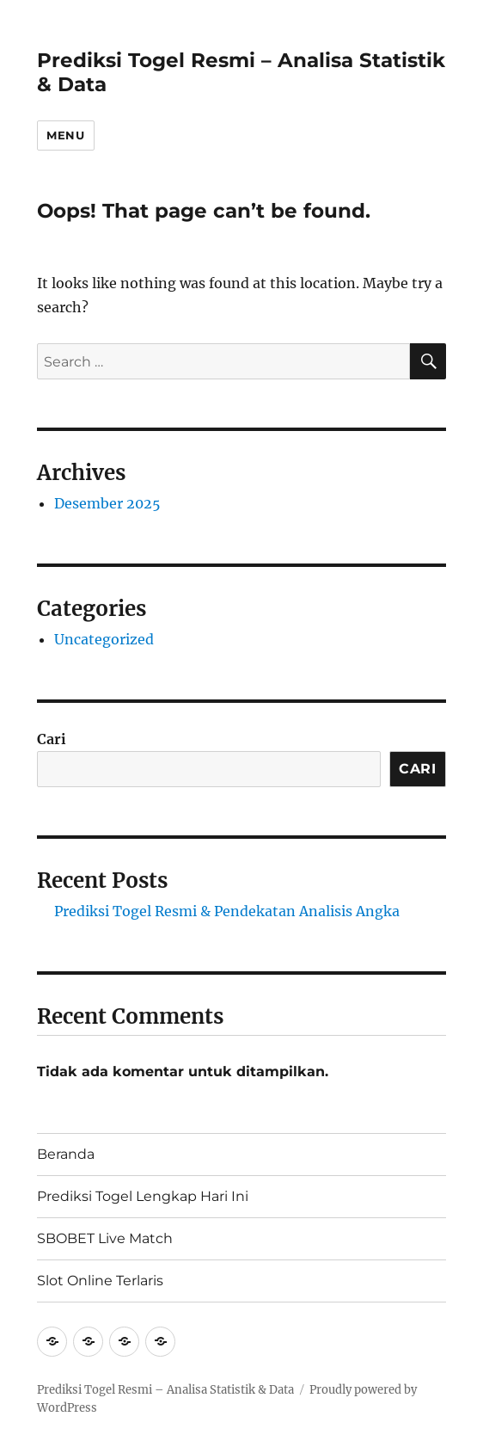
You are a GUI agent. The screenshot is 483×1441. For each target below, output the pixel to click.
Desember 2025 (107, 503)
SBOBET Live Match (105, 1238)
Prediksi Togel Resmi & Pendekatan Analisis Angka (227, 911)
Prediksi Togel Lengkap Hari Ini (142, 1196)
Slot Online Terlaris (100, 1280)
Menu (65, 135)
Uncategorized (104, 639)
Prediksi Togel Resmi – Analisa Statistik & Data (165, 1389)
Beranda (66, 1154)
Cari (51, 739)
